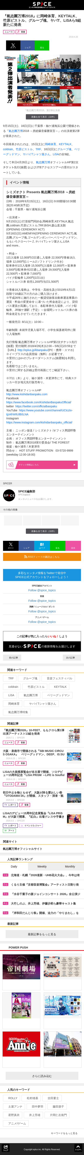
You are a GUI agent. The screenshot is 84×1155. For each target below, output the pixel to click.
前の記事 (12, 657)
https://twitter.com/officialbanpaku (36, 406)
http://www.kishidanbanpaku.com (26, 394)
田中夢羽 (35, 1106)
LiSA (56, 154)
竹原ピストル (24, 149)
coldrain (8, 149)
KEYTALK (65, 144)
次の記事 (72, 657)
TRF (38, 149)
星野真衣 (12, 1115)
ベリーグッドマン (57, 695)
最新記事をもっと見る (51, 934)
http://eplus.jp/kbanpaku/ (33, 350)
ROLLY (11, 1098)
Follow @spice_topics (42, 590)
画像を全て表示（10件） (42, 116)
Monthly (70, 866)
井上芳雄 (33, 1115)
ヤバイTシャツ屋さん (36, 154)
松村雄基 (30, 1098)
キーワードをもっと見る (66, 1133)
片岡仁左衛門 (56, 1115)
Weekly (42, 866)
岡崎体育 (50, 144)
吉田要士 (51, 1098)
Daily (14, 866)
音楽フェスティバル (57, 678)
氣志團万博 (16, 130)
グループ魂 (64, 149)
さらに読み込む (53, 1076)
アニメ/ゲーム (15, 1123)
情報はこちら (47, 465)
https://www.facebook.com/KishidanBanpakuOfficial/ (38, 402)
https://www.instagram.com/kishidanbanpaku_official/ (39, 422)
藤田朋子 (56, 1106)
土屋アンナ (13, 1106)
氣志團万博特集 (16, 712)
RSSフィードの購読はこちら (51, 556)
